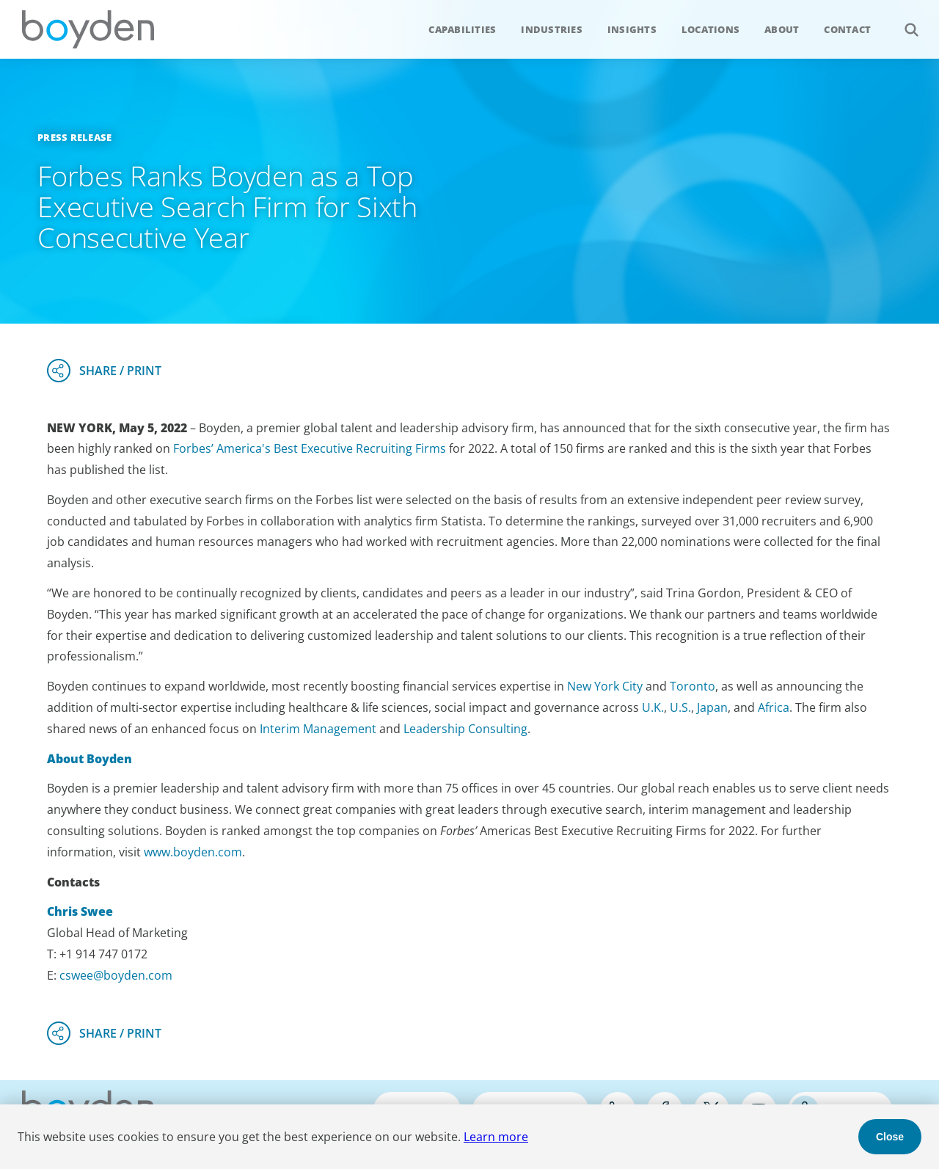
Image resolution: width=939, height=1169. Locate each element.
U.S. (680, 707)
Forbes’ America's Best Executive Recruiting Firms (309, 448)
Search (903, 21)
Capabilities (462, 29)
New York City (605, 686)
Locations (710, 29)
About (781, 29)
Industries (551, 29)
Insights (632, 29)
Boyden (88, 29)
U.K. (653, 707)
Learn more (496, 1137)
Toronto (692, 686)
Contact (847, 29)
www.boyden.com (193, 852)
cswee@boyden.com (115, 975)
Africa (773, 707)
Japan (712, 707)
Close (890, 1137)
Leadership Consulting (465, 729)
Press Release (74, 137)
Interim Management (318, 729)
